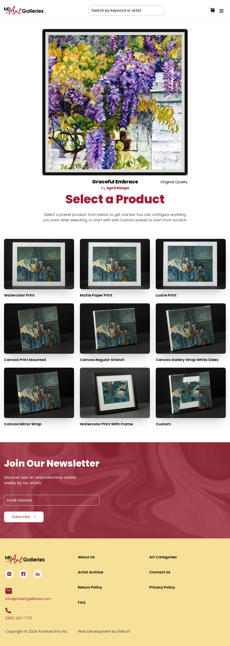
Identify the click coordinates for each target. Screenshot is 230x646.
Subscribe (21, 516)
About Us (86, 557)
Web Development (94, 631)
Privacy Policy (162, 587)
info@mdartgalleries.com (28, 594)
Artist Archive (90, 572)
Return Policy (90, 587)
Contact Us (159, 572)
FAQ (82, 602)
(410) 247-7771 (18, 614)
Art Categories (163, 557)
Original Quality (174, 181)
